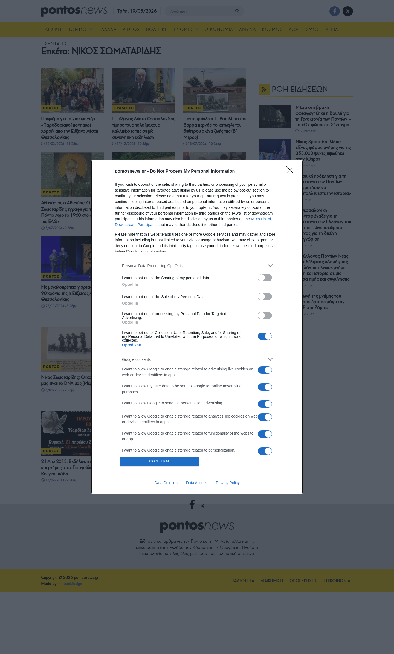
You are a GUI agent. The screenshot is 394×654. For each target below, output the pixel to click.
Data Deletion (166, 483)
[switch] (265, 277)
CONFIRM (159, 461)
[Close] (291, 171)
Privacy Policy (228, 483)
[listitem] (197, 266)
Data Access (196, 483)
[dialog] (197, 327)
